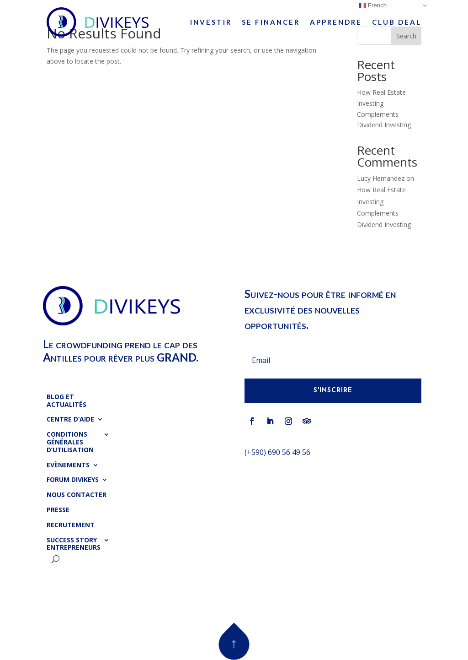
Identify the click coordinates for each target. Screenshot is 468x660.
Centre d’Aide (70, 419)
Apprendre (336, 22)
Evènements (68, 465)
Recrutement (71, 525)
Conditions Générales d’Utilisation (70, 442)
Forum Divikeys (73, 480)
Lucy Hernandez (380, 178)
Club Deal (396, 22)
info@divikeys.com (276, 473)
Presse (58, 510)
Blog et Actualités (66, 401)
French (373, 5)
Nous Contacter (76, 495)
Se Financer (271, 22)
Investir (211, 22)
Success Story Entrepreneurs (74, 544)
